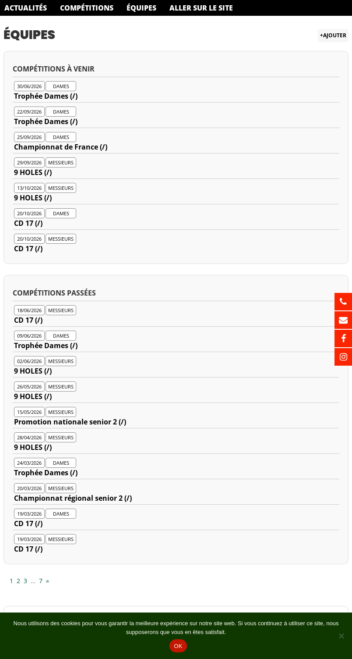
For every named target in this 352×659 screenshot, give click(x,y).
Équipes (141, 8)
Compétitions (86, 8)
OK (178, 646)
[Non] (341, 635)
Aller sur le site (201, 8)
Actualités (25, 8)
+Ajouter (333, 35)
